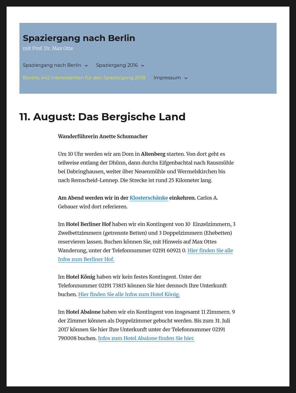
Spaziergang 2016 (117, 65)
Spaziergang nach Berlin (79, 38)
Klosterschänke (149, 198)
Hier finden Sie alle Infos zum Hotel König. (129, 294)
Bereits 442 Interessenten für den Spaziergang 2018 (84, 78)
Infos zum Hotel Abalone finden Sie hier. (146, 338)
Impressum (167, 78)
